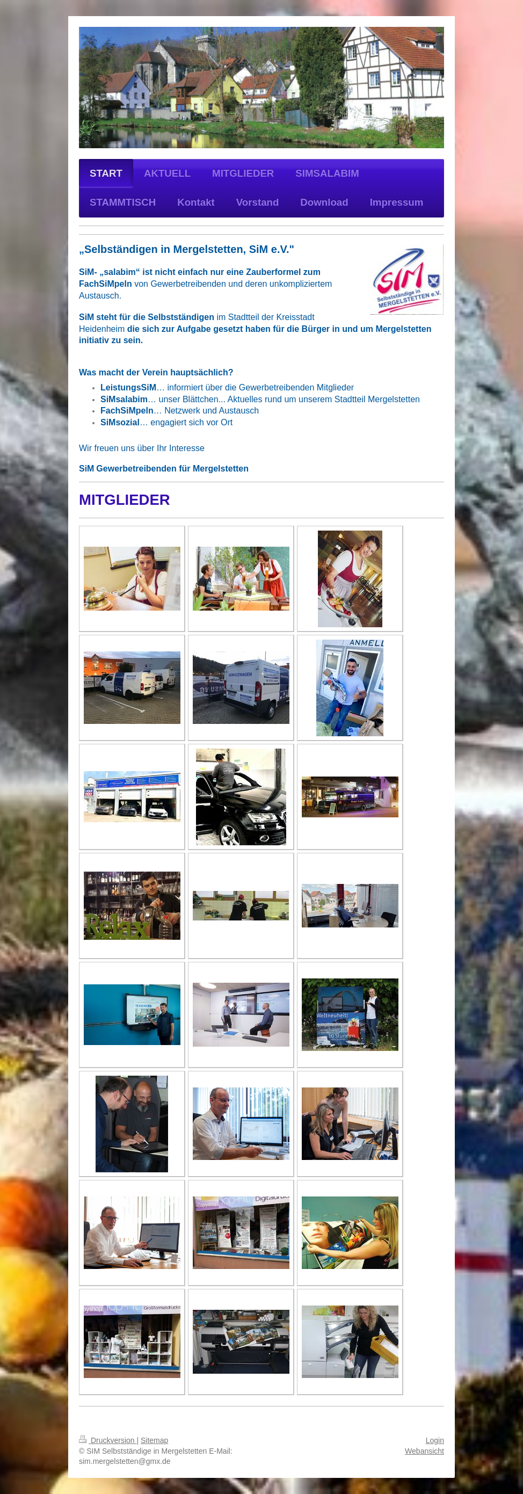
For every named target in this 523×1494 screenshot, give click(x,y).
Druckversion (107, 1440)
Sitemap (154, 1440)
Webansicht (424, 1451)
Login (435, 1440)
